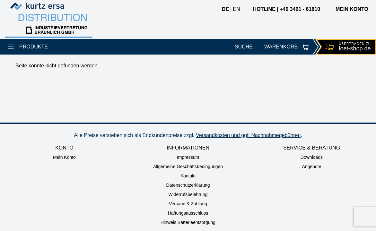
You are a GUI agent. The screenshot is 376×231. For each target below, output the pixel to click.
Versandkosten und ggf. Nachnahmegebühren (248, 135)
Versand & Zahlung (188, 203)
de (225, 9)
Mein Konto (64, 157)
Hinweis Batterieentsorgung (188, 222)
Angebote (311, 166)
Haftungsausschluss (188, 213)
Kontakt (188, 175)
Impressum (188, 157)
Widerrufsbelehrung (187, 194)
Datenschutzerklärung (188, 185)
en (236, 9)
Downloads (312, 157)
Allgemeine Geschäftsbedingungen (188, 166)
